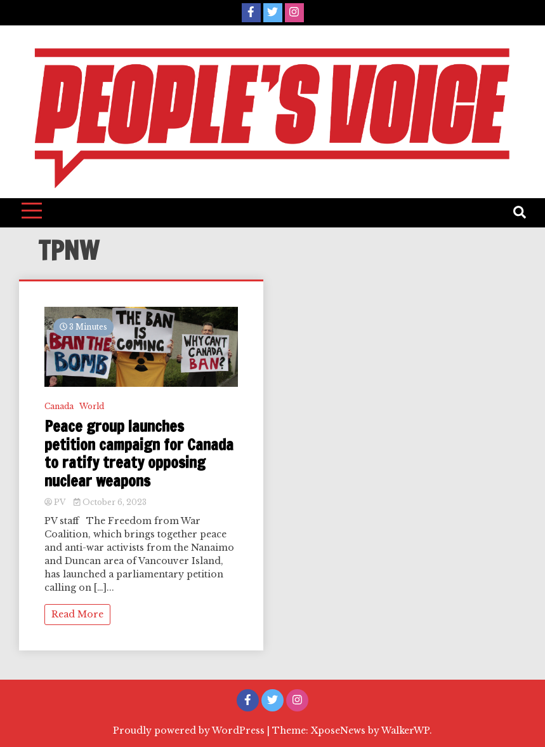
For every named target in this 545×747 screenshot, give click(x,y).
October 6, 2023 (110, 502)
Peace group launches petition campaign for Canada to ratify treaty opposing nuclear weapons (138, 453)
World (91, 406)
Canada (59, 406)
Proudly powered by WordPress (190, 730)
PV (55, 502)
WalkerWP (405, 730)
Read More (77, 614)
